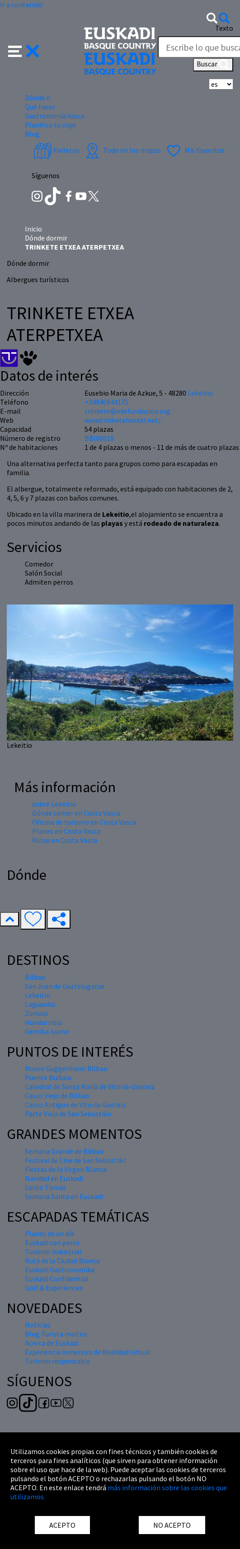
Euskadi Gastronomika (59, 1269)
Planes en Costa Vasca (66, 831)
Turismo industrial (53, 1251)
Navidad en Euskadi (54, 1178)
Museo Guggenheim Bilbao (66, 1068)
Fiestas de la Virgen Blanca (66, 1169)
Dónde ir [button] (38, 97)
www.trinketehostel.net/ (123, 420)
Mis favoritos (195, 150)
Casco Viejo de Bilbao (57, 1095)
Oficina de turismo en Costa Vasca (84, 821)
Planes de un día (49, 1233)
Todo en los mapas (122, 150)
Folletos (56, 150)
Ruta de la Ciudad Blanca (62, 1260)
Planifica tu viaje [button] (50, 124)
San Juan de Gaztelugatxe (64, 986)
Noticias (38, 1324)
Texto (224, 28)
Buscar (213, 64)
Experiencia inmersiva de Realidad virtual (88, 1351)
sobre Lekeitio (54, 803)
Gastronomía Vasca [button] (55, 115)
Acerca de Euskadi (52, 1342)
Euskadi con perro (52, 1242)
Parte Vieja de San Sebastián (68, 1113)
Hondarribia (43, 1022)
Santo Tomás (45, 1187)
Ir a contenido (21, 4)
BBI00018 (99, 438)
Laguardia (40, 1004)
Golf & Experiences (54, 1287)
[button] (24, 50)
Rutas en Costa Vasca (64, 840)
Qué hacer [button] (40, 106)
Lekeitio (200, 392)
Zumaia (36, 1013)
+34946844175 (106, 401)
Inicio (33, 228)
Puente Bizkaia (48, 1077)
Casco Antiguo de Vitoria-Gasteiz (75, 1104)
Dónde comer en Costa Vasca (76, 812)
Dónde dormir (46, 237)
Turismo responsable (57, 1360)
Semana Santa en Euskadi (64, 1196)
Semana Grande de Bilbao (64, 1151)
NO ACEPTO (172, 1525)
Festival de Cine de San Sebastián (75, 1160)
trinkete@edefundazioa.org (127, 411)
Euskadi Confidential (57, 1278)
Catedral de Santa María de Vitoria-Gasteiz (90, 1086)
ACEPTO (62, 1525)
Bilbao (35, 977)
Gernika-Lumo (47, 1031)
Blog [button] (32, 133)
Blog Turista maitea (56, 1333)
